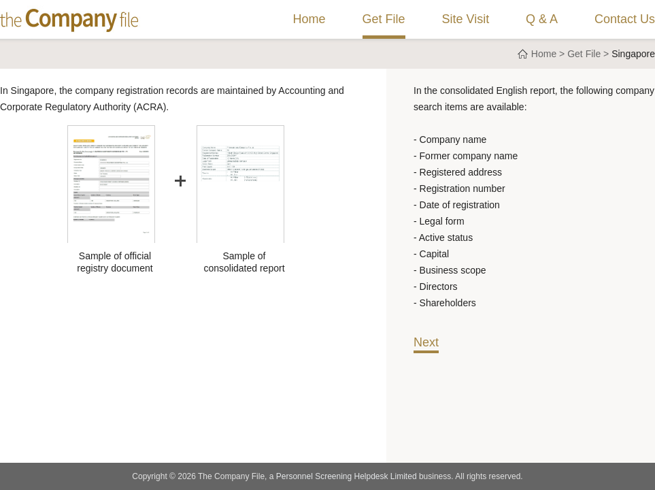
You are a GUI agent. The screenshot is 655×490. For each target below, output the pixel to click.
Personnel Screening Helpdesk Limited (346, 476)
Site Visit (465, 19)
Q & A (542, 19)
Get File (384, 19)
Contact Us (624, 19)
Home (309, 19)
